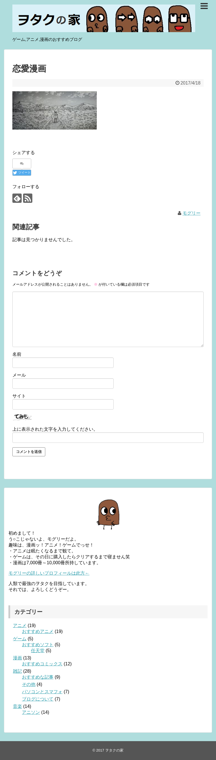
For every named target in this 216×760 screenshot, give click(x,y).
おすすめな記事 (37, 677)
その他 (28, 684)
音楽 (17, 706)
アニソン (31, 712)
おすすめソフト (37, 644)
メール (19, 375)
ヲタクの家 (114, 750)
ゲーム (19, 638)
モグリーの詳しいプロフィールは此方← (48, 573)
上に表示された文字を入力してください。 (55, 429)
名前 (16, 354)
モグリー (192, 213)
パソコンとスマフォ (42, 691)
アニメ (19, 625)
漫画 (17, 657)
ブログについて (37, 699)
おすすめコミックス (42, 663)
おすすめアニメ (37, 631)
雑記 (17, 671)
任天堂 (37, 650)
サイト (19, 396)
